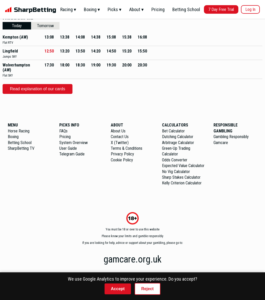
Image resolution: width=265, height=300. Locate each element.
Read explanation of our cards (37, 89)
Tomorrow (45, 25)
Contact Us (120, 136)
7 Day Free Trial (221, 9)
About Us (118, 131)
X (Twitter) (120, 142)
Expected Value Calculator (183, 165)
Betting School (186, 9)
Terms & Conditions (126, 148)
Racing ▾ (68, 9)
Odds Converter (174, 160)
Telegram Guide (72, 154)
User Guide (68, 148)
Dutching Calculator (177, 136)
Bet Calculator (173, 131)
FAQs (63, 131)
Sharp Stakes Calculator (181, 177)
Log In (250, 9)
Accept (117, 289)
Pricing (158, 9)
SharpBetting (35, 10)
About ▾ (136, 9)
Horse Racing (19, 131)
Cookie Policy (122, 160)
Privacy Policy (122, 154)
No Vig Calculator (176, 171)
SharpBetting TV (21, 148)
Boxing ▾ (92, 9)
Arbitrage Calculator (178, 142)
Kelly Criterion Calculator (182, 183)
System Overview (73, 142)
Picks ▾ (114, 9)
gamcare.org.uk (132, 259)
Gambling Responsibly (231, 136)
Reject (147, 289)
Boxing (13, 136)
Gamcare (221, 142)
